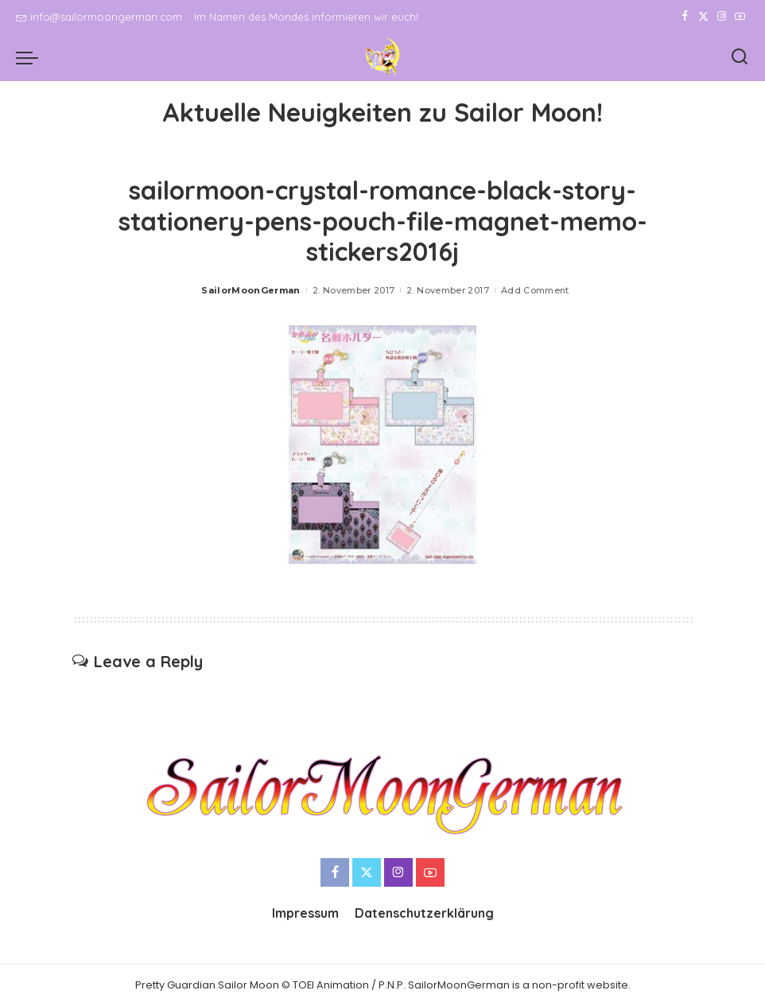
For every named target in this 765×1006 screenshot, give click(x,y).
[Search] (739, 57)
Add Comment (535, 290)
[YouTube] (740, 16)
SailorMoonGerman (251, 290)
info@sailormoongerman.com (99, 16)
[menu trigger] (31, 57)
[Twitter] (703, 16)
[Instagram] (722, 16)
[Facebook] (685, 16)
